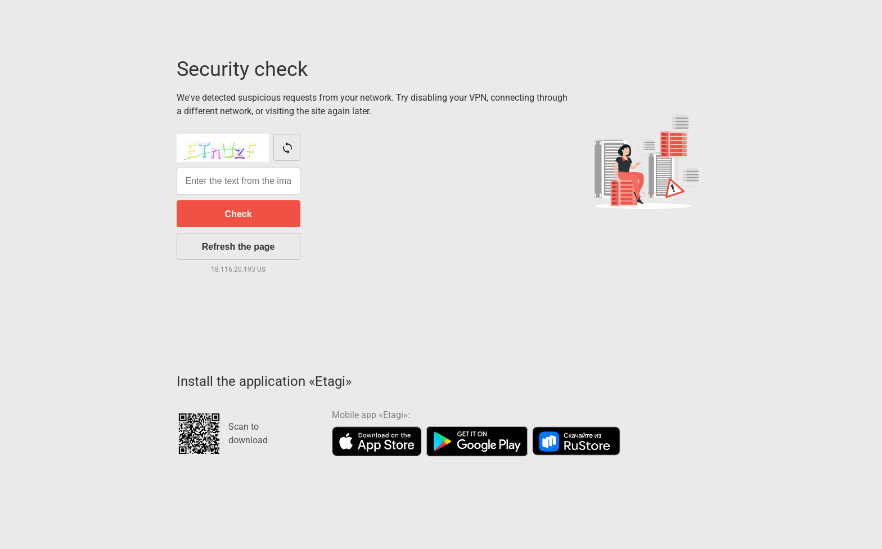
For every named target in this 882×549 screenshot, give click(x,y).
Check (238, 214)
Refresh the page (238, 246)
